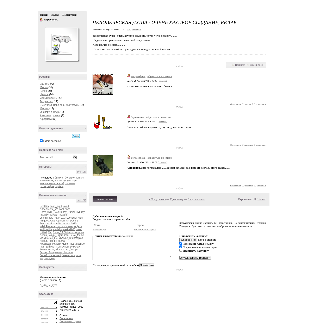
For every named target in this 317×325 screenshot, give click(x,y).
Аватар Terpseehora (61, 44)
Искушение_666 (49, 238)
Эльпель (68, 252)
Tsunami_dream (48, 223)
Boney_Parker (67, 212)
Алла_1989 (59, 232)
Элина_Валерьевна (51, 252)
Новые (261, 199)
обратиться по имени (160, 76)
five (42, 177)
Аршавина (137, 117)
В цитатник (260, 104)
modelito (57, 229)
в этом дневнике (52, 141)
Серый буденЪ (48, 97)
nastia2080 (69, 229)
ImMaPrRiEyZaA (49, 214)
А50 (50, 232)
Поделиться (256, 64)
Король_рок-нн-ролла (52, 240)
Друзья (54, 14)
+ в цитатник (134, 29)
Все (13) (81, 171)
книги (47, 180)
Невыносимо (77, 243)
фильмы (70, 183)
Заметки (44, 83)
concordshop (62, 226)
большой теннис (74, 177)
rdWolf (43, 232)
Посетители (66, 318)
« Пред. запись (157, 199)
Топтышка (45, 249)
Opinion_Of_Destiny (67, 220)
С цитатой (247, 104)
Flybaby (80, 212)
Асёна (43, 235)
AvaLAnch (64, 209)
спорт (73, 180)
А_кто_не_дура (48, 285)
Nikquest (45, 220)
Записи (44, 14)
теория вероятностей (52, 183)
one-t (79, 229)
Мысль (44, 87)
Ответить (235, 104)
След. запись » (196, 199)
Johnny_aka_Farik (50, 217)
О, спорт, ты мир (49, 112)
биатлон (59, 177)
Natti (80, 217)
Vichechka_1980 (67, 223)
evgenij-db (76, 226)
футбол (59, 186)
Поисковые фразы (70, 321)
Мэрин (65, 243)
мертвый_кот (47, 258)
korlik (43, 229)
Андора (79, 232)
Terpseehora (41, 19)
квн (42, 180)
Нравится (240, 64)
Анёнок (70, 232)
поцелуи (65, 180)
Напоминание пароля (145, 229)
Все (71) (81, 200)
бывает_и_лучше (71, 255)
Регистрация (99, 229)
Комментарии (69, 14)
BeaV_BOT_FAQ (49, 212)
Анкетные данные (50, 115)
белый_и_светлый (50, 255)
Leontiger (72, 217)
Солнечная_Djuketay (68, 246)
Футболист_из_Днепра (65, 249)
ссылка (162, 81)
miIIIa (49, 229)
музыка (55, 180)
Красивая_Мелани (50, 243)
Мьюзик (44, 108)
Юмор (43, 90)
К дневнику (177, 199)
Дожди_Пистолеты (58, 235)
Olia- (52, 220)
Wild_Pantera (47, 226)
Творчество (46, 101)
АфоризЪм (46, 119)
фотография (47, 186)
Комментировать (105, 199)
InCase (63, 214)
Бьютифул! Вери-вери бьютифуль (59, 105)
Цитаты (44, 94)
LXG (63, 217)
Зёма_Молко (77, 235)
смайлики (127, 235)
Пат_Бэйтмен (47, 246)
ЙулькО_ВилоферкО (71, 238)
